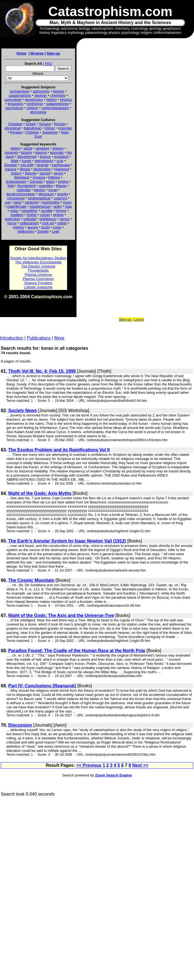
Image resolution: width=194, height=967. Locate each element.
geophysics (34, 99)
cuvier (27, 161)
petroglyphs (44, 161)
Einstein (10, 165)
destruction (42, 169)
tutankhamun (40, 206)
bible (14, 161)
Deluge (30, 173)
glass (50, 181)
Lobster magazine (38, 287)
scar (60, 161)
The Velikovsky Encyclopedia (38, 262)
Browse (37, 53)
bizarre (26, 152)
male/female (17, 206)
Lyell (55, 231)
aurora (32, 227)
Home (22, 53)
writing (58, 215)
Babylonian (33, 128)
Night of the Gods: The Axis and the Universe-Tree (61, 615)
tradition (17, 215)
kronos (45, 157)
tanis (17, 202)
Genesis (36, 181)
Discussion (20, 725)
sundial (46, 211)
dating (15, 148)
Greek (30, 124)
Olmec (50, 128)
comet (45, 215)
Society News (22, 410)
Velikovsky (25, 231)
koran (53, 190)
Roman (60, 124)
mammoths (50, 202)
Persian (16, 132)
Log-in (139, 319)
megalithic (29, 211)
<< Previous (88, 765)
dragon (58, 148)
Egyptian (16, 124)
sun (8, 202)
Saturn (16, 173)
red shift (27, 165)
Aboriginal (12, 128)
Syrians (45, 124)
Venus (64, 219)
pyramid (11, 152)
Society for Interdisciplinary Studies (38, 258)
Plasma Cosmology (38, 279)
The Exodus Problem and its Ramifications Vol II (59, 450)
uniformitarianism (55, 108)
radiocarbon (29, 223)
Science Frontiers (38, 283)
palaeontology (57, 104)
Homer (60, 211)
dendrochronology (20, 194)
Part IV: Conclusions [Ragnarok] (42, 685)
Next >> (140, 765)
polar (14, 211)
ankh (58, 206)
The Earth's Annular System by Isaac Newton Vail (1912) (67, 541)
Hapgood (61, 169)
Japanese (50, 132)
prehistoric (48, 219)
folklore (54, 177)
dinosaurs (46, 194)
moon (67, 202)
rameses (42, 148)
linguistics (15, 104)
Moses (25, 169)
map (68, 206)
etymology (38, 112)
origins (63, 181)
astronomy (41, 91)
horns (12, 223)
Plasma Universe (38, 274)
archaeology (20, 91)
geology (40, 95)
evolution (61, 157)
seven (58, 173)
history (51, 99)
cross (57, 227)
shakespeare (16, 181)
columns (60, 198)
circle (45, 227)
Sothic (32, 215)
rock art (48, 223)
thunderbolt (26, 186)
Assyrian (65, 128)
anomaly (56, 152)
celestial (29, 219)
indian (62, 223)
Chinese (32, 132)
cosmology (13, 99)
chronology (16, 198)
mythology (35, 104)
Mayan (61, 186)
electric (39, 190)
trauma (10, 169)
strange (42, 165)
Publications (39, 338)
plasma (41, 152)
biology (58, 91)
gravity (62, 194)
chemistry (58, 95)
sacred (45, 173)
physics (66, 99)
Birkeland (21, 177)
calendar (23, 190)
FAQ (48, 63)
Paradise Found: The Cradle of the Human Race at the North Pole (76, 650)
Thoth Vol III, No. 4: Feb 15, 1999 (42, 371)
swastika (46, 186)
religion (32, 108)
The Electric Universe (38, 266)
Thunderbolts (38, 270)
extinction (12, 219)
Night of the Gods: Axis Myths (40, 493)
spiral (28, 148)
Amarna (38, 177)
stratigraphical (39, 198)
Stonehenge (27, 157)
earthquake (61, 165)
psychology (14, 108)
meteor (18, 227)
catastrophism (20, 95)
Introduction (11, 338)
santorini (31, 202)
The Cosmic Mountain (31, 580)
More (59, 338)
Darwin (42, 231)
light (10, 186)
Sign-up (53, 53)
